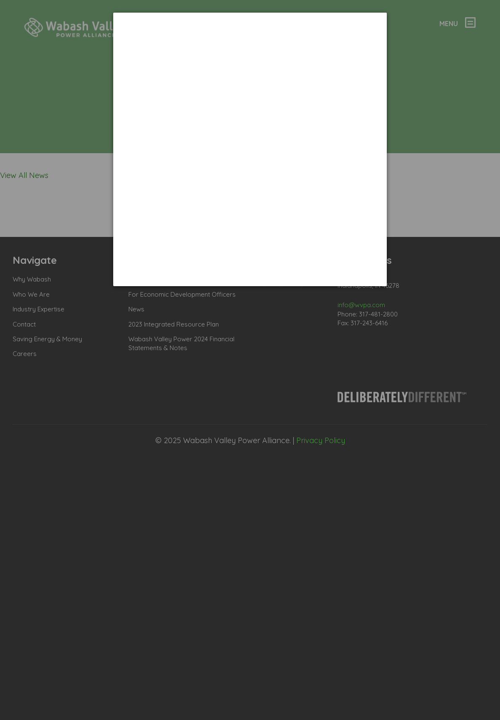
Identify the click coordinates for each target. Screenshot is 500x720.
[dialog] (250, 149)
